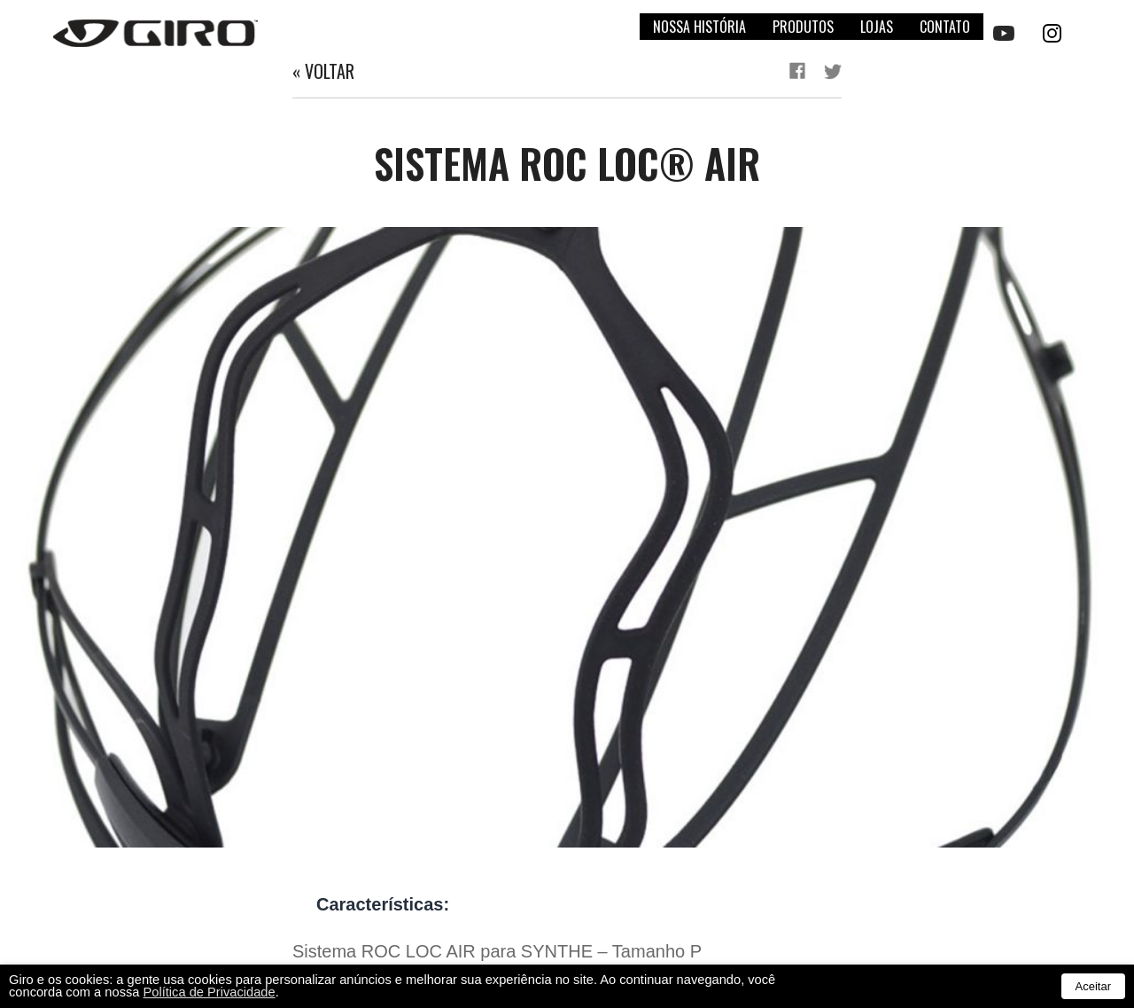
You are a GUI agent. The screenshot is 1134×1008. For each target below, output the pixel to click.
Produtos (803, 26)
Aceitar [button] (1093, 986)
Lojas (876, 26)
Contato (945, 26)
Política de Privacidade (210, 992)
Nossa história (699, 26)
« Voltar (323, 71)
